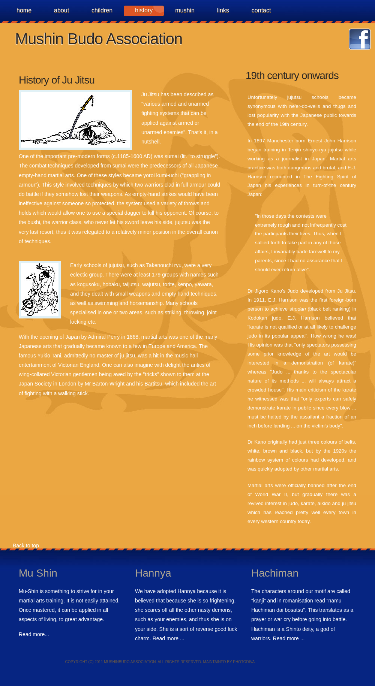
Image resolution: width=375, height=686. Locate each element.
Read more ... (168, 638)
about (61, 10)
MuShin (185, 10)
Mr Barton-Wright (104, 384)
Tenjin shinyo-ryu (307, 149)
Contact (261, 10)
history (144, 10)
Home (24, 10)
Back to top (25, 546)
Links (223, 10)
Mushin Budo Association (98, 39)
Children (102, 10)
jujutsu (335, 149)
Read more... (34, 634)
